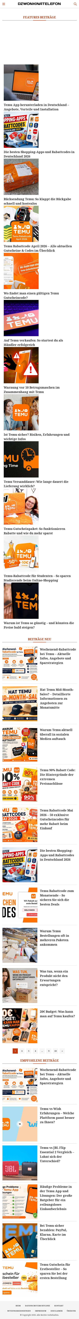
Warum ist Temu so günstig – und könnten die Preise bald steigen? (39, 625)
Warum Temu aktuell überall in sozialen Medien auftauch (56, 734)
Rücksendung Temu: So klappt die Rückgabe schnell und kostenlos (37, 201)
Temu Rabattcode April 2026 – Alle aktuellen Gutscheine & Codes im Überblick (38, 248)
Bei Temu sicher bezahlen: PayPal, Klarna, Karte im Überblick (53, 1232)
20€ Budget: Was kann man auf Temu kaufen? (57, 1013)
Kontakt (58, 1306)
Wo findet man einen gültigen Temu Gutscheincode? (31, 295)
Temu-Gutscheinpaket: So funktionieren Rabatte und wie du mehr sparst (34, 531)
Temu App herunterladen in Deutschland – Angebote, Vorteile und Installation (36, 107)
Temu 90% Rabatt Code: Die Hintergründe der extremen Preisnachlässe (57, 777)
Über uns (71, 1311)
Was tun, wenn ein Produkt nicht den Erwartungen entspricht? (54, 978)
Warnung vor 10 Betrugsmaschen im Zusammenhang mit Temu (32, 389)
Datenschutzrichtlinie (37, 1306)
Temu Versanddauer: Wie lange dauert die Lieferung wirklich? (36, 484)
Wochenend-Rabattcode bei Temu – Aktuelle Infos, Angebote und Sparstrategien (58, 656)
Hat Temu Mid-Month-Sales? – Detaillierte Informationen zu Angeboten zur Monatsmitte (57, 699)
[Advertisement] (39, 42)
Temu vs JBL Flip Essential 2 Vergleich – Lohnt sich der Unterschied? (57, 1154)
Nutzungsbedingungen (19, 1311)
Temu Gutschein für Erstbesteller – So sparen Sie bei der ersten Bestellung (55, 1271)
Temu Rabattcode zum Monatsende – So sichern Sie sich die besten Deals (57, 897)
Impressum (40, 1311)
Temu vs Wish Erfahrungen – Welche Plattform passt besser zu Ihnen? (57, 1115)
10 (55, 1051)
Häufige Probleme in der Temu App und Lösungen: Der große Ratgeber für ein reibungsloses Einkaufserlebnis (56, 1198)
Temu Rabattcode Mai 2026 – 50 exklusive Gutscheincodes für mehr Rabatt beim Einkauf (56, 819)
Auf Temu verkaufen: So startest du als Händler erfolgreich (33, 342)
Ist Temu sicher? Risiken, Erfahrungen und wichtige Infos (37, 436)
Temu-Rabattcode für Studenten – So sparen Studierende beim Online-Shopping (37, 578)
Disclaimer (56, 1311)
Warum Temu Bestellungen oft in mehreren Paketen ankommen (54, 938)
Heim (18, 1306)
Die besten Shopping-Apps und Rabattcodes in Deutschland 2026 (39, 154)
